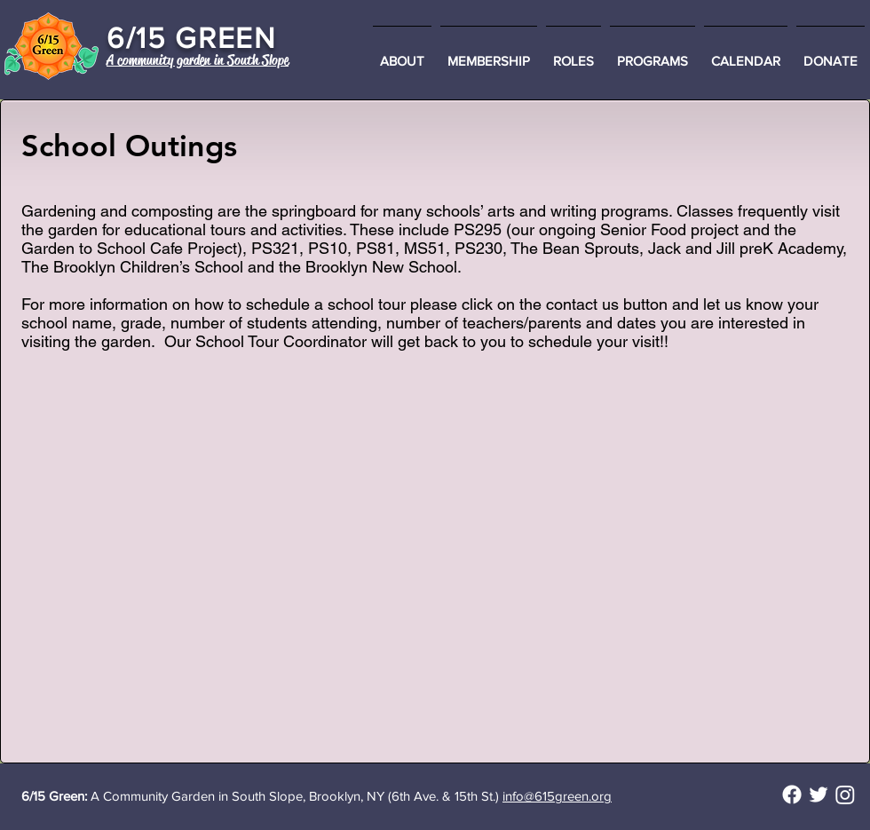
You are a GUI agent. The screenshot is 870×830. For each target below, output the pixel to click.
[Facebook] (791, 794)
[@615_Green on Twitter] (818, 794)
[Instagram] (845, 794)
